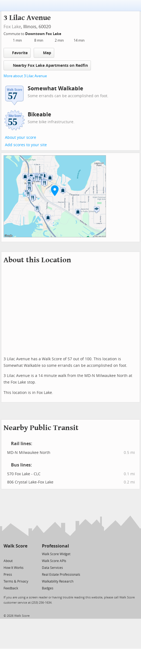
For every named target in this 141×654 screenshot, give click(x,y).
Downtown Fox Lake (43, 34)
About (8, 561)
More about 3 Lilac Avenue (25, 76)
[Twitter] (7, 554)
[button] (55, 190)
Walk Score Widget (56, 554)
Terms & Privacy (16, 581)
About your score (20, 137)
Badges (47, 588)
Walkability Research (57, 581)
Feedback (11, 588)
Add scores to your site (26, 145)
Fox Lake (12, 26)
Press (8, 575)
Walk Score (15, 546)
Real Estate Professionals (61, 575)
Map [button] (44, 52)
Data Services (52, 568)
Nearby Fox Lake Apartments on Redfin (47, 65)
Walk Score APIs (54, 561)
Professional (55, 546)
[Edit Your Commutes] (65, 33)
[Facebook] (15, 554)
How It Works (14, 568)
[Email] (24, 554)
